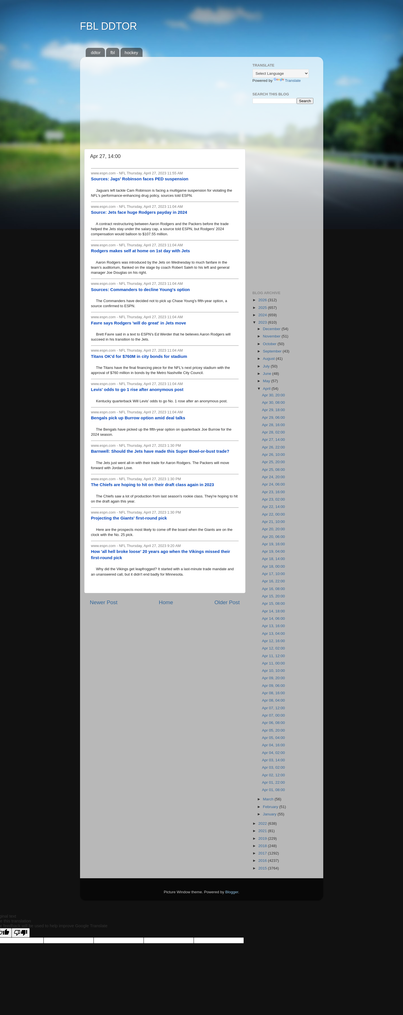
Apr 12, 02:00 (273, 648)
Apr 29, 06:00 (273, 417)
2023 (263, 322)
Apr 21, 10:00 (273, 522)
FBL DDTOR (108, 26)
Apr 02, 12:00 (273, 775)
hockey (131, 52)
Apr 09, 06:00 (273, 685)
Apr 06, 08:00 (273, 723)
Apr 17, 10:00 (273, 574)
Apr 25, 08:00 (273, 469)
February (271, 807)
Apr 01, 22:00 (273, 782)
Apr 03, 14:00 (273, 760)
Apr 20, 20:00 (273, 529)
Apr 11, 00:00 (273, 663)
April (267, 388)
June (267, 373)
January (270, 814)
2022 (263, 823)
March (269, 799)
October (270, 344)
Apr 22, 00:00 (273, 514)
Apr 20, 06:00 (273, 537)
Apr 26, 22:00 (273, 447)
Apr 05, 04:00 (273, 738)
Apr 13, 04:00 (273, 633)
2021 (263, 831)
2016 (263, 860)
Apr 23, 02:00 (273, 499)
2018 (263, 846)
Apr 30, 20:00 (273, 395)
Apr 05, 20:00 (273, 730)
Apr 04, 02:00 (273, 753)
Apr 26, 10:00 (273, 454)
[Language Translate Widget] (281, 73)
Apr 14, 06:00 (273, 618)
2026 (263, 300)
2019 (263, 838)
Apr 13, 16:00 (273, 626)
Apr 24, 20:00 (273, 477)
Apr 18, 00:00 (273, 566)
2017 (263, 853)
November (272, 336)
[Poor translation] (21, 932)
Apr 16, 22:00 (273, 581)
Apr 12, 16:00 (273, 641)
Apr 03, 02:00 (273, 767)
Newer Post (104, 602)
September (273, 351)
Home (166, 602)
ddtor (95, 52)
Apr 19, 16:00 (273, 544)
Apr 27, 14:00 (273, 439)
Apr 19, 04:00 (273, 551)
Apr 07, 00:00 (273, 715)
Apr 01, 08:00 (273, 790)
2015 (263, 868)
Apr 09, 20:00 (273, 678)
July (267, 366)
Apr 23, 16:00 (273, 492)
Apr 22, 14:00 (273, 507)
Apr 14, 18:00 (273, 611)
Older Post (227, 602)
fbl (112, 52)
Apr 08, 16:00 (273, 693)
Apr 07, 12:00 (273, 708)
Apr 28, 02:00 (273, 432)
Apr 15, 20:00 (273, 596)
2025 (263, 307)
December (272, 329)
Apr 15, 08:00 (273, 603)
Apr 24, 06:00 (273, 484)
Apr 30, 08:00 (273, 402)
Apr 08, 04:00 (273, 700)
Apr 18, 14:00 (273, 559)
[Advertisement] (165, 100)
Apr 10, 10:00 (273, 670)
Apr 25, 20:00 (273, 462)
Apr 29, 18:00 (273, 410)
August (269, 358)
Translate (287, 80)
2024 (263, 315)
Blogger (231, 892)
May (267, 381)
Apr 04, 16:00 (273, 745)
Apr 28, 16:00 (273, 425)
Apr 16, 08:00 (273, 589)
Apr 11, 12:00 (273, 656)
